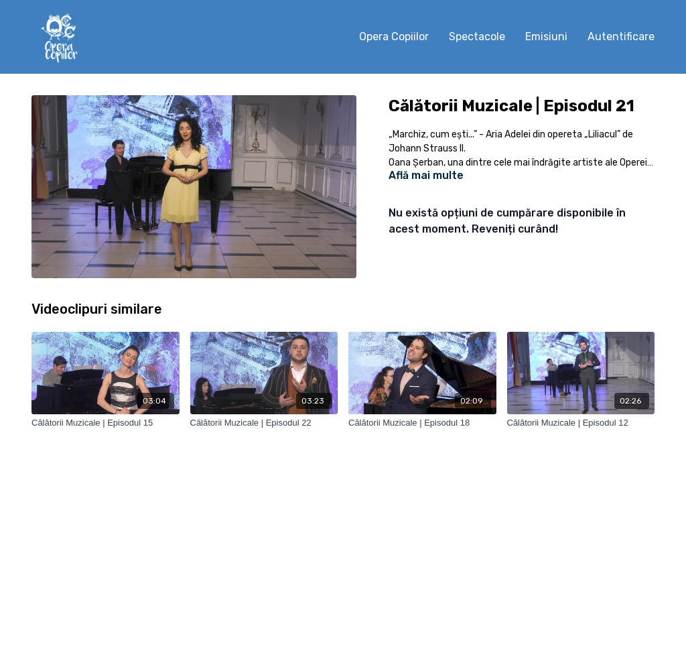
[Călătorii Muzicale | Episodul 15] (105, 423)
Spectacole (477, 36)
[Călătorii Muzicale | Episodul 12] (581, 423)
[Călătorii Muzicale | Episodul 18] (422, 423)
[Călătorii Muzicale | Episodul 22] (264, 423)
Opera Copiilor (394, 36)
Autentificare (621, 36)
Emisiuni (546, 36)
